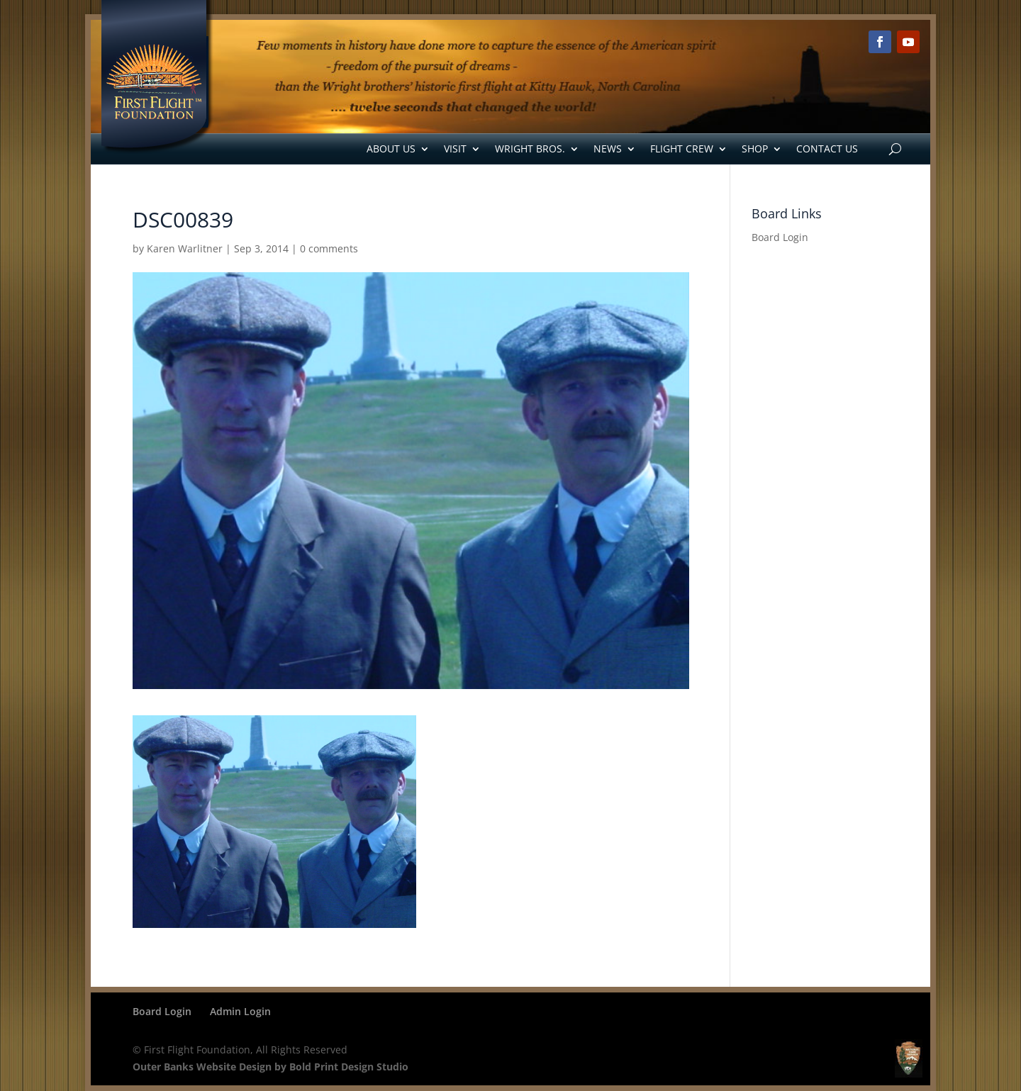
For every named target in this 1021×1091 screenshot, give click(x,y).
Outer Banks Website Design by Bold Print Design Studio (270, 1066)
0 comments (329, 248)
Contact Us (827, 148)
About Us (391, 148)
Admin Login (240, 1011)
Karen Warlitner (185, 248)
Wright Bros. (530, 148)
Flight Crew (681, 148)
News (607, 148)
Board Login (780, 237)
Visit (455, 148)
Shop (755, 148)
